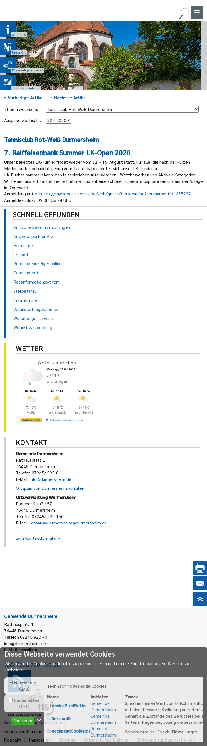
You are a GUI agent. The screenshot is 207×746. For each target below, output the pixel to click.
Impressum (40, 740)
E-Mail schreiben (20, 649)
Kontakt (12, 740)
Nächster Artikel (68, 97)
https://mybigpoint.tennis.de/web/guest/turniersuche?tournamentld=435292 (115, 194)
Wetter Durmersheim (58, 362)
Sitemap (67, 740)
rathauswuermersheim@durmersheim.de (68, 523)
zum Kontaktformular (36, 538)
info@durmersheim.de (50, 479)
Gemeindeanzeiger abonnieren (33, 722)
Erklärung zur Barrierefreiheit (166, 740)
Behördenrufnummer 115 (28, 731)
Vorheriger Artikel (24, 97)
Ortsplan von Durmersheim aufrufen (50, 488)
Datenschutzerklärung (106, 740)
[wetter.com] (31, 421)
